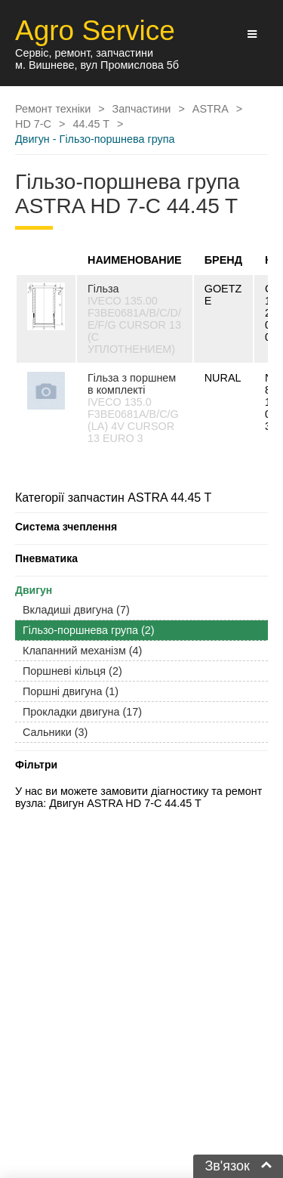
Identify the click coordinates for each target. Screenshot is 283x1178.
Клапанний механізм (82, 651)
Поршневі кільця (72, 671)
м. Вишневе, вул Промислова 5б (97, 65)
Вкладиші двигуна (76, 610)
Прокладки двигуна (82, 712)
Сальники (55, 732)
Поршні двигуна (70, 691)
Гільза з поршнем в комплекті (132, 384)
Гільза (103, 289)
